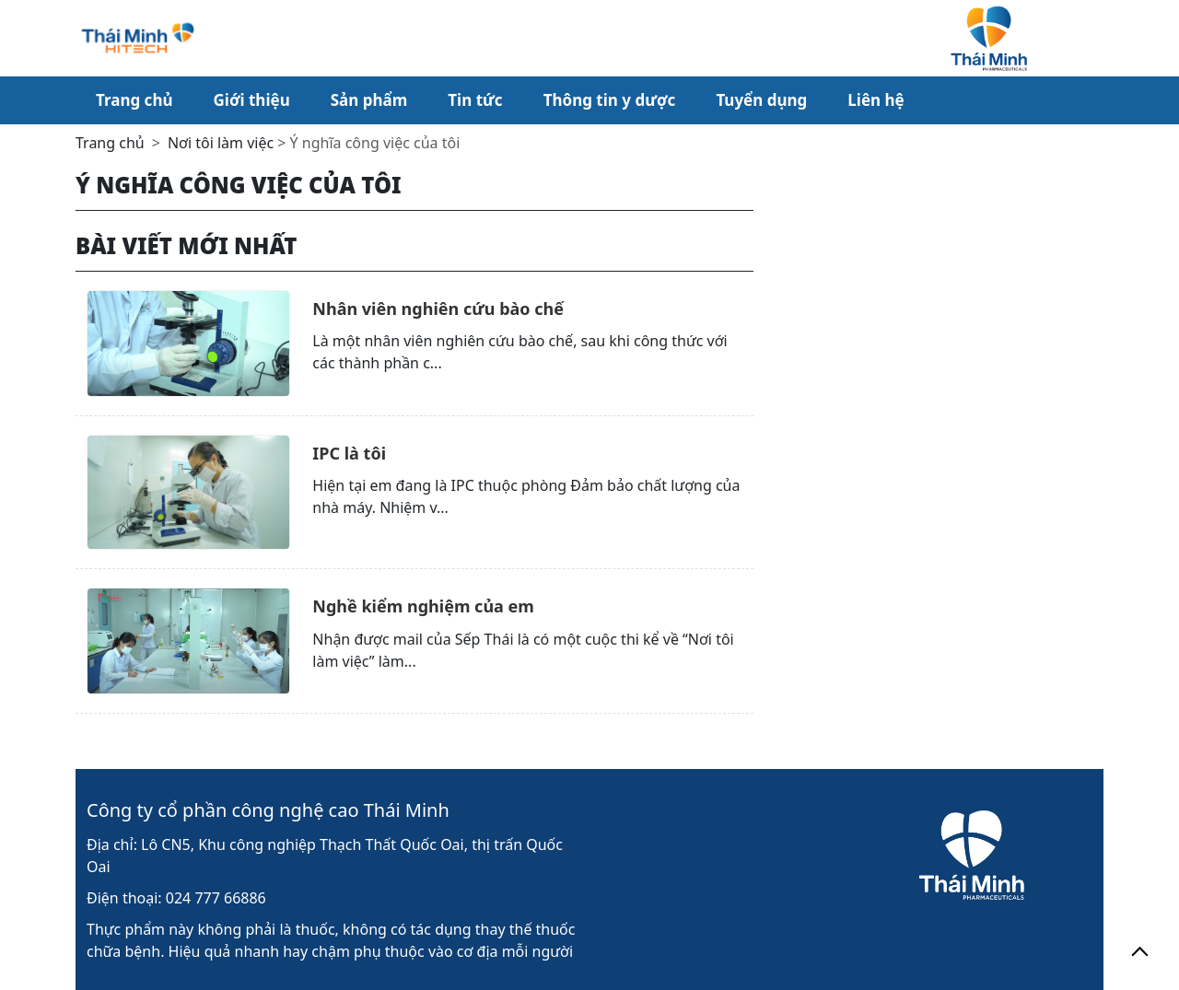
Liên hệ (875, 100)
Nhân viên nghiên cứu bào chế (438, 308)
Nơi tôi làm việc (221, 143)
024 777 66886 (216, 898)
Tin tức (475, 100)
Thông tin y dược (609, 100)
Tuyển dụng (761, 100)
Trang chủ (134, 100)
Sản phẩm (369, 100)
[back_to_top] (1140, 951)
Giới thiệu (252, 100)
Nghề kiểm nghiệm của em (423, 606)
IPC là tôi (349, 453)
